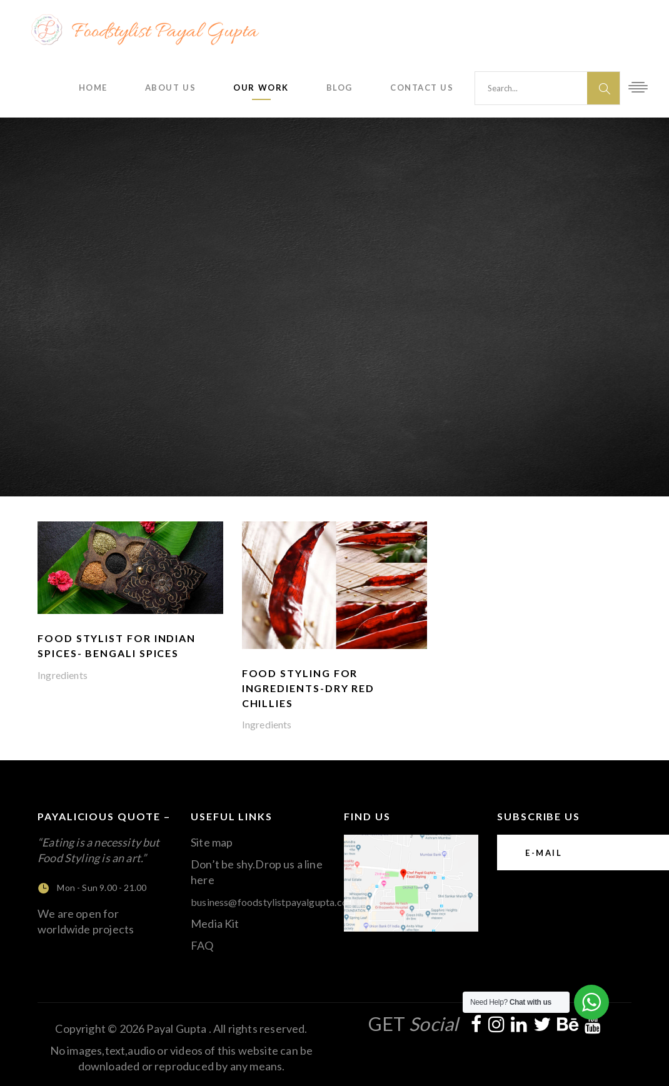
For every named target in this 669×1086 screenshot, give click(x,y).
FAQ (202, 945)
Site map (212, 842)
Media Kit (215, 923)
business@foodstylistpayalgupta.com (273, 902)
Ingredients (63, 675)
